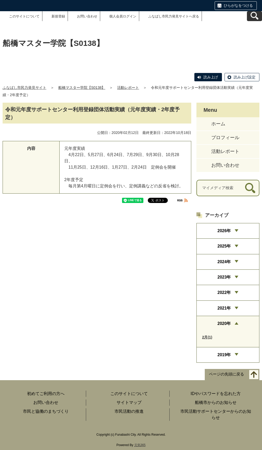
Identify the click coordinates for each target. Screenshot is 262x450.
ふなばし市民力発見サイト (24, 87)
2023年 (224, 277)
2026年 (224, 231)
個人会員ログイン (122, 16)
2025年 (224, 246)
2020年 (224, 323)
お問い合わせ (87, 16)
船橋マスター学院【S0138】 (81, 87)
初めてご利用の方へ (46, 393)
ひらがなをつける (238, 5)
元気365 (140, 445)
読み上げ (210, 77)
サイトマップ (129, 402)
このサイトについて (24, 16)
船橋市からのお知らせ (216, 402)
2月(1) (207, 337)
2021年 (224, 308)
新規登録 (58, 16)
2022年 (224, 292)
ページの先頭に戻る (226, 374)
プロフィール (225, 137)
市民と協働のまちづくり (46, 411)
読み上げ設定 (244, 77)
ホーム (218, 123)
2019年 (224, 355)
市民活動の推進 (129, 411)
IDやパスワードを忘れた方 (216, 393)
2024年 (224, 262)
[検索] (250, 188)
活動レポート (128, 87)
